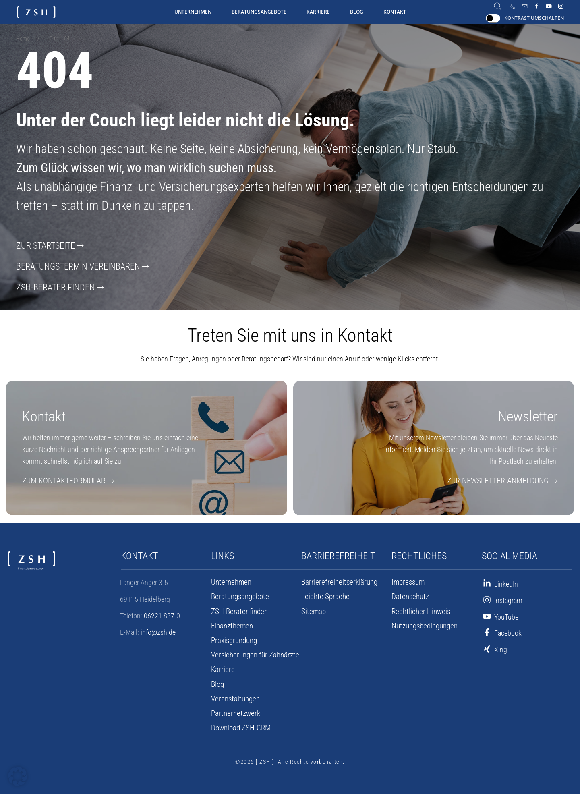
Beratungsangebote (259, 11)
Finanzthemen (231, 624)
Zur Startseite (42, 245)
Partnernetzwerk (234, 711)
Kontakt (394, 11)
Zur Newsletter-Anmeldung (503, 478)
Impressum (407, 580)
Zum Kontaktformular (59, 478)
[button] (17, 776)
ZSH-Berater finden (51, 285)
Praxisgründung (233, 638)
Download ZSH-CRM (239, 725)
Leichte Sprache (323, 594)
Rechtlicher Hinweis (419, 609)
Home (22, 38)
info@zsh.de (158, 630)
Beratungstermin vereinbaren (72, 265)
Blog (356, 11)
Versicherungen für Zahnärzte (252, 653)
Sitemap (312, 609)
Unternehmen (192, 11)
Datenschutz (409, 594)
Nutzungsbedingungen (424, 624)
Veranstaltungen (234, 696)
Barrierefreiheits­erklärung (336, 580)
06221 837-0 (162, 613)
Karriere (318, 11)
